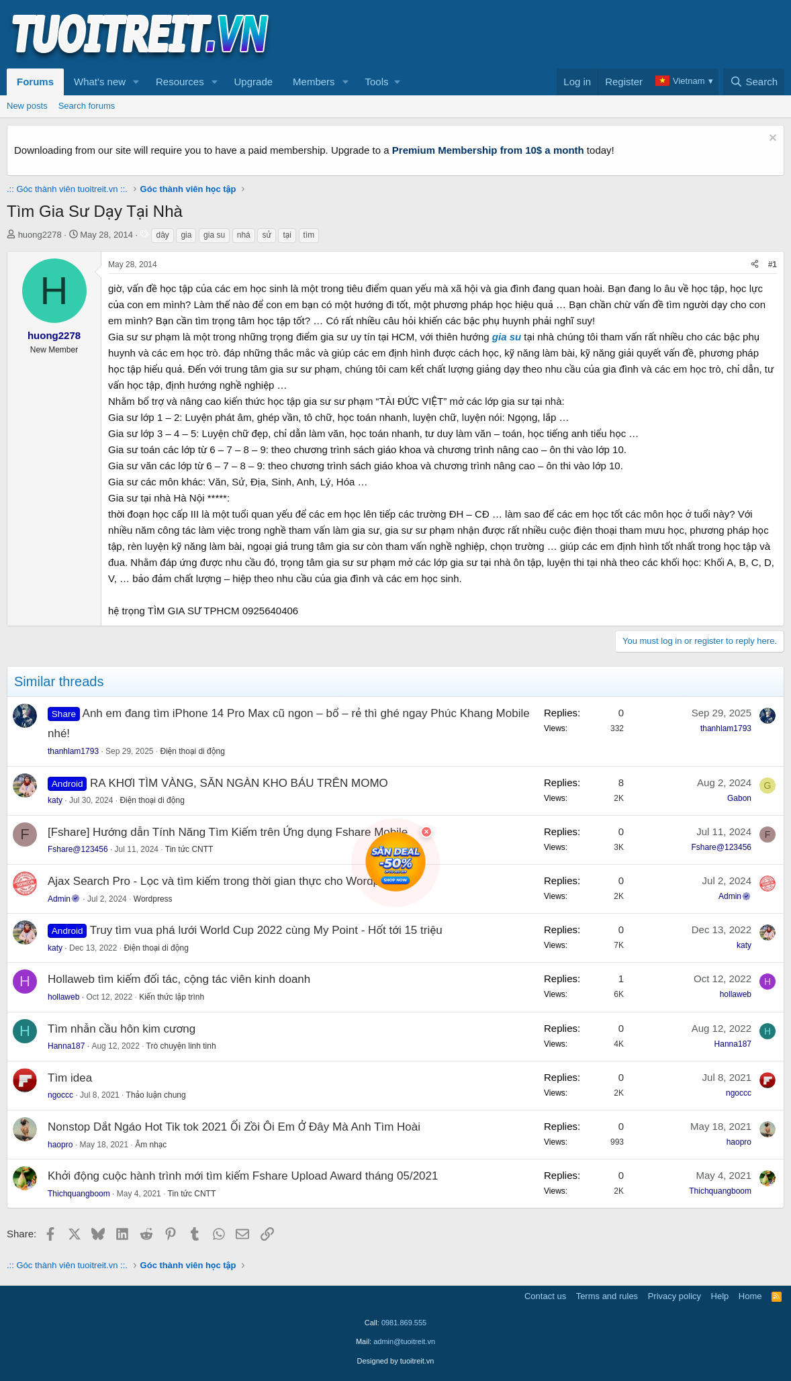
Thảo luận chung (156, 1095)
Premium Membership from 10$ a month (488, 150)
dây (162, 235)
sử (266, 235)
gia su (214, 235)
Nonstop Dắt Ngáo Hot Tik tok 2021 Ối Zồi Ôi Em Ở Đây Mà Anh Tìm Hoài (234, 1127)
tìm (309, 235)
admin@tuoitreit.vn (404, 1341)
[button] (136, 81)
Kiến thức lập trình (171, 997)
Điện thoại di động (192, 751)
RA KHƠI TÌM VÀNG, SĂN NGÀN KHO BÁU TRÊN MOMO (239, 783)
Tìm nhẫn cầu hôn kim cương (121, 1028)
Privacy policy (674, 1296)
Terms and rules (607, 1296)
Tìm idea (70, 1078)
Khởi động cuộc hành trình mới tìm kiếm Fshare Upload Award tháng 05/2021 (243, 1176)
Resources (180, 81)
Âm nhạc (151, 1144)
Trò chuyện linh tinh (181, 1046)
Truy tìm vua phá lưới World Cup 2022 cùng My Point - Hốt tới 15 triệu (266, 930)
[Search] (753, 81)
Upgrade (253, 81)
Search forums (86, 106)
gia (186, 235)
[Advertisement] (539, 34)
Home (750, 1296)
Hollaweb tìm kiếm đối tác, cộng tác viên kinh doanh (179, 979)
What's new (100, 81)
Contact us (545, 1296)
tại (287, 235)
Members (314, 81)
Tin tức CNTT (189, 849)
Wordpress (153, 899)
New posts (27, 106)
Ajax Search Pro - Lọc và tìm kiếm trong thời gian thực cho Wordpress (224, 881)
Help (720, 1296)
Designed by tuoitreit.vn (395, 1361)
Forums (35, 81)
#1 (772, 264)
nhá (243, 235)
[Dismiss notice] (771, 139)
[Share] (754, 264)
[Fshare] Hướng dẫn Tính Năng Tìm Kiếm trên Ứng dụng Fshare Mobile (228, 832)
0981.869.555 (403, 1323)
